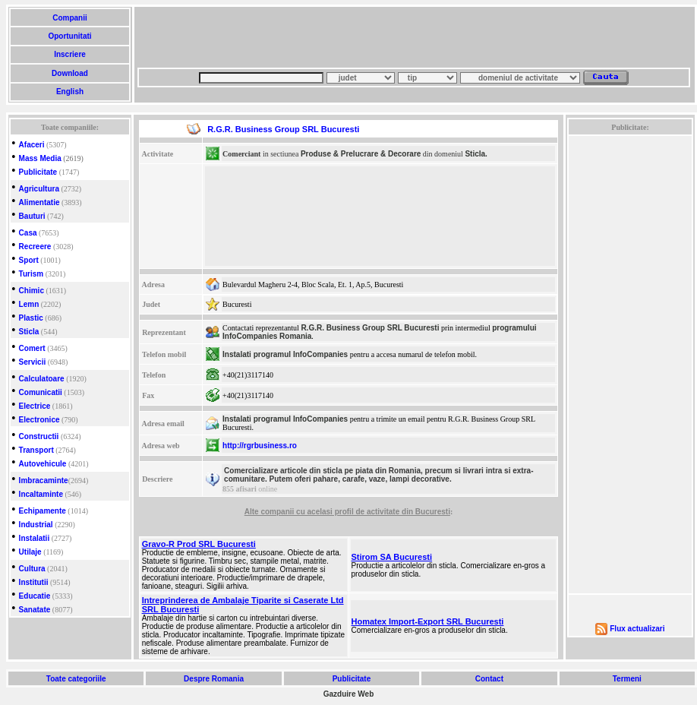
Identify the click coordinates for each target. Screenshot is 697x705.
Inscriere (69, 54)
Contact (489, 679)
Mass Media (40, 158)
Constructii (39, 436)
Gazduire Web (348, 694)
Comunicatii (40, 392)
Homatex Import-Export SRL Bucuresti (428, 621)
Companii (69, 18)
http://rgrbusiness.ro (259, 445)
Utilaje (30, 552)
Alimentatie (39, 202)
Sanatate (35, 609)
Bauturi (32, 216)
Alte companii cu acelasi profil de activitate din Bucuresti (347, 511)
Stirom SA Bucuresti (392, 556)
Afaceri (32, 145)
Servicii (32, 362)
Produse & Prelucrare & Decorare (361, 154)
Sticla (29, 331)
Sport (29, 260)
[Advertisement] (232, 42)
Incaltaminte (41, 494)
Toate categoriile (76, 679)
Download (69, 73)
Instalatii (34, 538)
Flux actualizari (637, 628)
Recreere (35, 246)
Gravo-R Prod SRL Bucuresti (199, 544)
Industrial (36, 524)
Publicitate (38, 172)
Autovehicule (43, 464)
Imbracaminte (43, 480)
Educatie (35, 596)
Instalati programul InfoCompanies (285, 354)
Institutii (34, 582)
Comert (32, 348)
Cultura (32, 568)
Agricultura (39, 189)
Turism (31, 274)
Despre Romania (213, 679)
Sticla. (476, 154)
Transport (36, 450)
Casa (28, 233)
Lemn (29, 304)
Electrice (35, 406)
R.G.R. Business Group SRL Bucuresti (370, 328)
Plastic (31, 318)
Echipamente (42, 511)
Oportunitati (70, 36)
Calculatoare (42, 379)
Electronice (39, 420)
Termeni (627, 679)
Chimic (31, 290)
